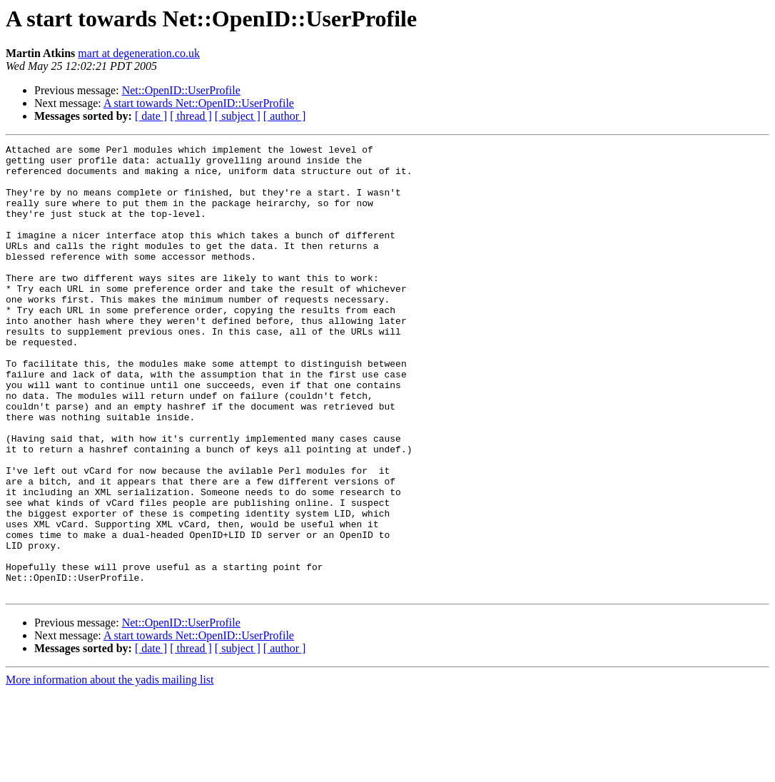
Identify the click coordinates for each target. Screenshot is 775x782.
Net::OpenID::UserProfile (181, 90)
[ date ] (151, 116)
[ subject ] (237, 116)
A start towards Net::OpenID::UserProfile (198, 103)
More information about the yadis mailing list (110, 769)
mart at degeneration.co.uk (139, 53)
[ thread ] (191, 116)
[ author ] (284, 116)
